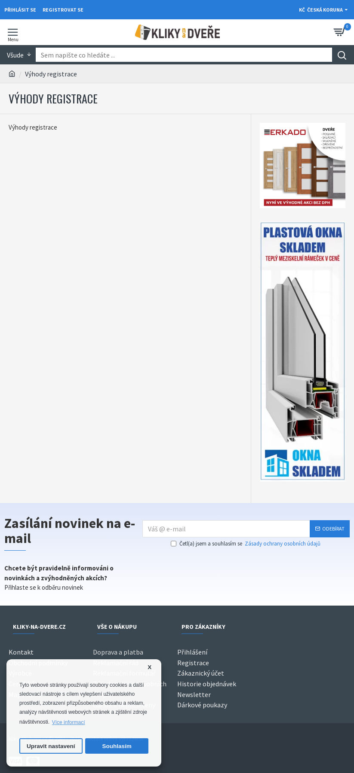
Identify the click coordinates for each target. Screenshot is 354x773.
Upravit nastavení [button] (51, 746)
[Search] (341, 55)
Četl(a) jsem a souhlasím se (246, 544)
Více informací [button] (68, 722)
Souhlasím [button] (117, 746)
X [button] (149, 667)
